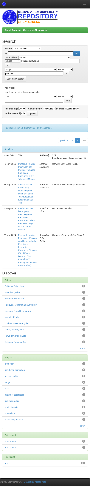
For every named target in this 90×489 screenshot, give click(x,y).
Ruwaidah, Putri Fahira (15, 336)
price (7, 388)
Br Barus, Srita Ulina (14, 286)
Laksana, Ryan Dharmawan (18, 311)
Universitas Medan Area (35, 482)
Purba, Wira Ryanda (14, 329)
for (6, 53)
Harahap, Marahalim (14, 298)
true (6, 463)
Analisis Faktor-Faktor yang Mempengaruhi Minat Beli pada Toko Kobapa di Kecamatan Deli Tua (25, 193)
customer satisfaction (15, 395)
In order (60, 109)
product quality (11, 407)
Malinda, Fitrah (12, 317)
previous (64, 140)
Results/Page (11, 109)
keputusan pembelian (15, 370)
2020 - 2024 (10, 441)
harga (7, 382)
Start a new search (15, 79)
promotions (10, 413)
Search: (8, 48)
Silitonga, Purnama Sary (16, 342)
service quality (11, 376)
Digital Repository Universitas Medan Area (26, 30)
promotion (9, 364)
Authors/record (12, 113)
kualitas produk (12, 401)
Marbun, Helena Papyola (16, 323)
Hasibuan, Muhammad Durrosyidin (21, 305)
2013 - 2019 (10, 447)
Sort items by (35, 109)
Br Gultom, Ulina (12, 292)
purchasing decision (14, 419)
